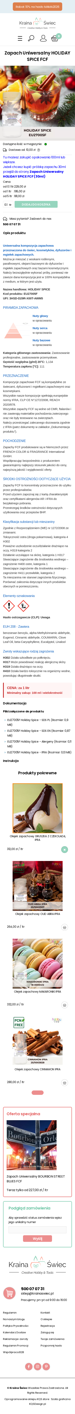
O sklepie (46, 1319)
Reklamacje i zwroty (15, 1339)
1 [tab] (38, 1092)
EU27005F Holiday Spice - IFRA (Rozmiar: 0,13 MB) (39, 752)
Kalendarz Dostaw (14, 1332)
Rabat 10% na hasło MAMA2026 (37, 7)
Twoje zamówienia (52, 1339)
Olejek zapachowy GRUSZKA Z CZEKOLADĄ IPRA (37, 838)
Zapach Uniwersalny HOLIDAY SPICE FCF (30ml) (33, 174)
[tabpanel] (37, 934)
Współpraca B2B (13, 1352)
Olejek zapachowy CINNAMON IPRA (37, 1069)
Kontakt (45, 1313)
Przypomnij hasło (51, 1345)
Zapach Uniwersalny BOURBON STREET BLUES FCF (36, 1179)
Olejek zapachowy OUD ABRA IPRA (37, 914)
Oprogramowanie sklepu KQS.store (26, 1399)
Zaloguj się (47, 1332)
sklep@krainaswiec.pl (37, 1293)
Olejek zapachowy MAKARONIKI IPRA (37, 992)
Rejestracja (48, 1326)
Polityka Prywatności (15, 1326)
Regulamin (10, 1313)
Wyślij (37, 1238)
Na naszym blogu (14, 1319)
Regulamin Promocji (15, 1345)
